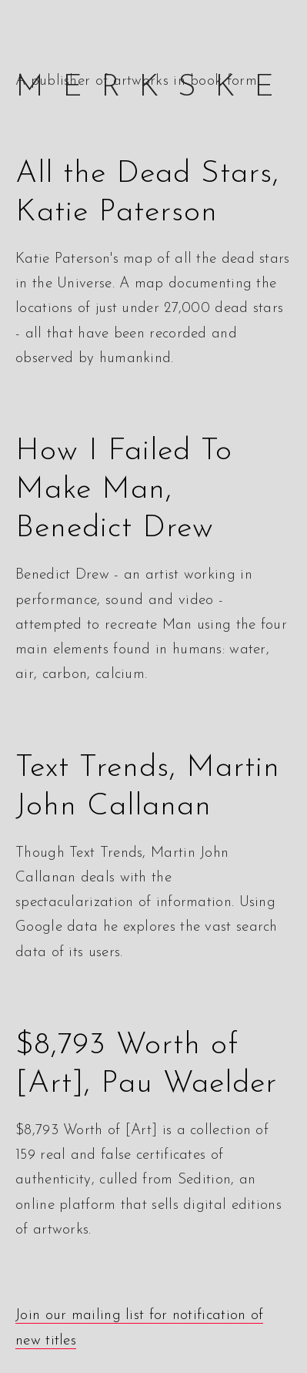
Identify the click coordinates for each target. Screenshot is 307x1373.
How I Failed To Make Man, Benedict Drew (123, 490)
